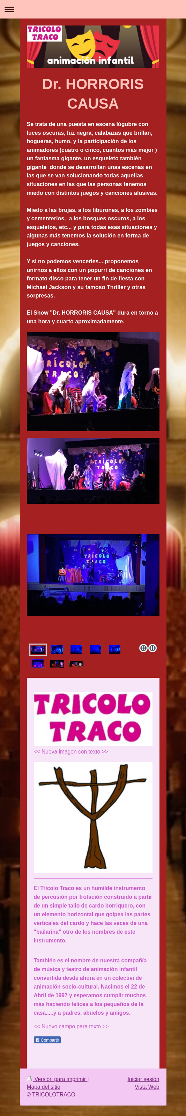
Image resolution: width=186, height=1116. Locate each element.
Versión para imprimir (57, 1079)
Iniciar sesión (143, 1079)
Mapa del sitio (43, 1087)
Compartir (47, 1040)
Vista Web (147, 1087)
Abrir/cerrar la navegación (93, 9)
